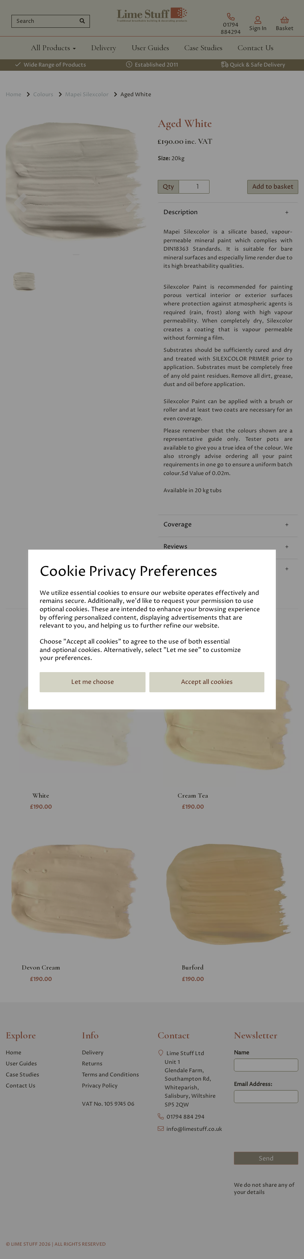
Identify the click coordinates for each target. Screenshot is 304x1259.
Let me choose (92, 682)
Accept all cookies (207, 682)
